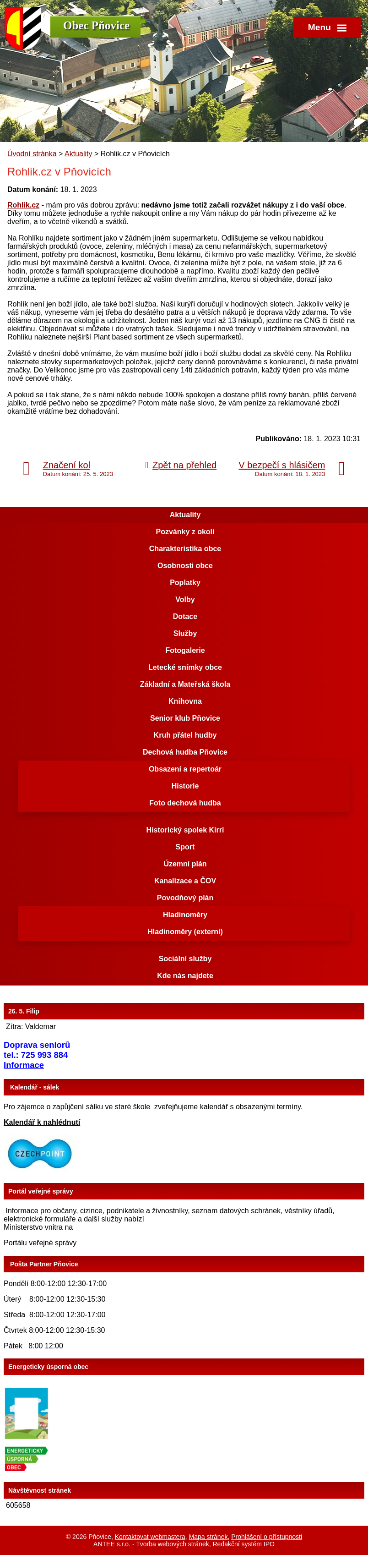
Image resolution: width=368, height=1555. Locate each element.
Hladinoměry (185, 915)
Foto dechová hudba (185, 803)
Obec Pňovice (96, 25)
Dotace (185, 616)
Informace (24, 1065)
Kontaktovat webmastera (150, 1536)
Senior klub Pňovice (185, 718)
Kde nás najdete (185, 976)
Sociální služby (185, 959)
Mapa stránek (208, 1536)
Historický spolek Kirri (185, 830)
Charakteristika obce (185, 549)
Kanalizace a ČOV (185, 881)
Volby (185, 599)
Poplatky (185, 582)
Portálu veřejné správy (40, 1243)
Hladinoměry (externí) (184, 932)
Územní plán (184, 864)
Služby (185, 633)
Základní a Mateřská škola (185, 684)
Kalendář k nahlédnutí (42, 1122)
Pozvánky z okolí (185, 532)
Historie (185, 786)
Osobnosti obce (185, 565)
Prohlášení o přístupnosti (266, 1536)
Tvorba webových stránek (172, 1544)
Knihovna (185, 701)
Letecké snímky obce (185, 667)
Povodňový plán (185, 898)
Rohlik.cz (23, 205)
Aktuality (78, 154)
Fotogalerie (185, 650)
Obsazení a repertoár (185, 769)
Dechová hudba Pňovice (185, 752)
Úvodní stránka (32, 154)
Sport (185, 847)
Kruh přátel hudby (185, 735)
